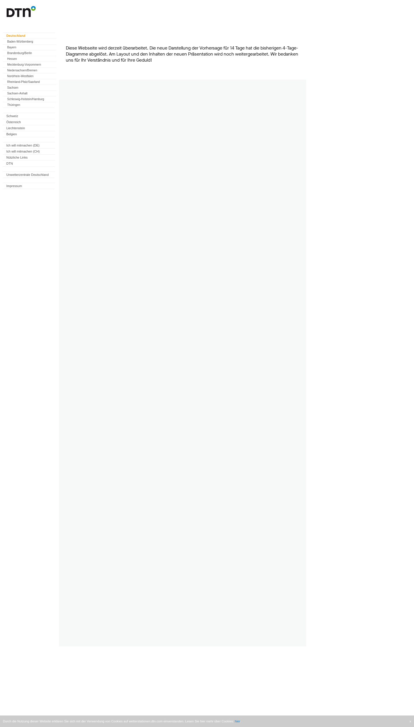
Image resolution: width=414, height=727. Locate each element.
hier (237, 721)
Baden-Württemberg (20, 41)
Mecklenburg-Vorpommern (24, 64)
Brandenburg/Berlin (19, 53)
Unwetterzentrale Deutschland (27, 174)
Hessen (12, 58)
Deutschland (15, 35)
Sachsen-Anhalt (17, 93)
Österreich (13, 122)
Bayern (11, 47)
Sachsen (12, 87)
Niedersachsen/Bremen (22, 70)
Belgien (11, 134)
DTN (9, 163)
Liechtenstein (15, 128)
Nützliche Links (17, 157)
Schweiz (12, 116)
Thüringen (13, 104)
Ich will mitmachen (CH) (23, 151)
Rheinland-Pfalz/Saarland (23, 81)
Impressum (14, 186)
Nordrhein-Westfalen (20, 76)
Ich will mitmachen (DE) (23, 145)
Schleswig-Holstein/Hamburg (25, 99)
